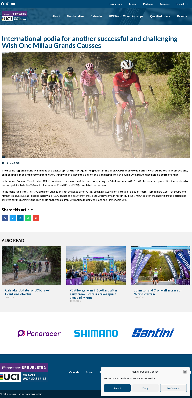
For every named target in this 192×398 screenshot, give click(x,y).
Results (182, 16)
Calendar (96, 16)
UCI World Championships (126, 16)
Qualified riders (160, 16)
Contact (165, 3)
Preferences (174, 388)
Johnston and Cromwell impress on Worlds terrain (158, 292)
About (56, 16)
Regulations (115, 3)
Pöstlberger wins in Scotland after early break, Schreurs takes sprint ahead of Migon (93, 293)
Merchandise (75, 16)
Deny (145, 388)
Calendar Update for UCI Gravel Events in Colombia (27, 292)
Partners (148, 3)
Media (132, 3)
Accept (117, 388)
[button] (185, 371)
